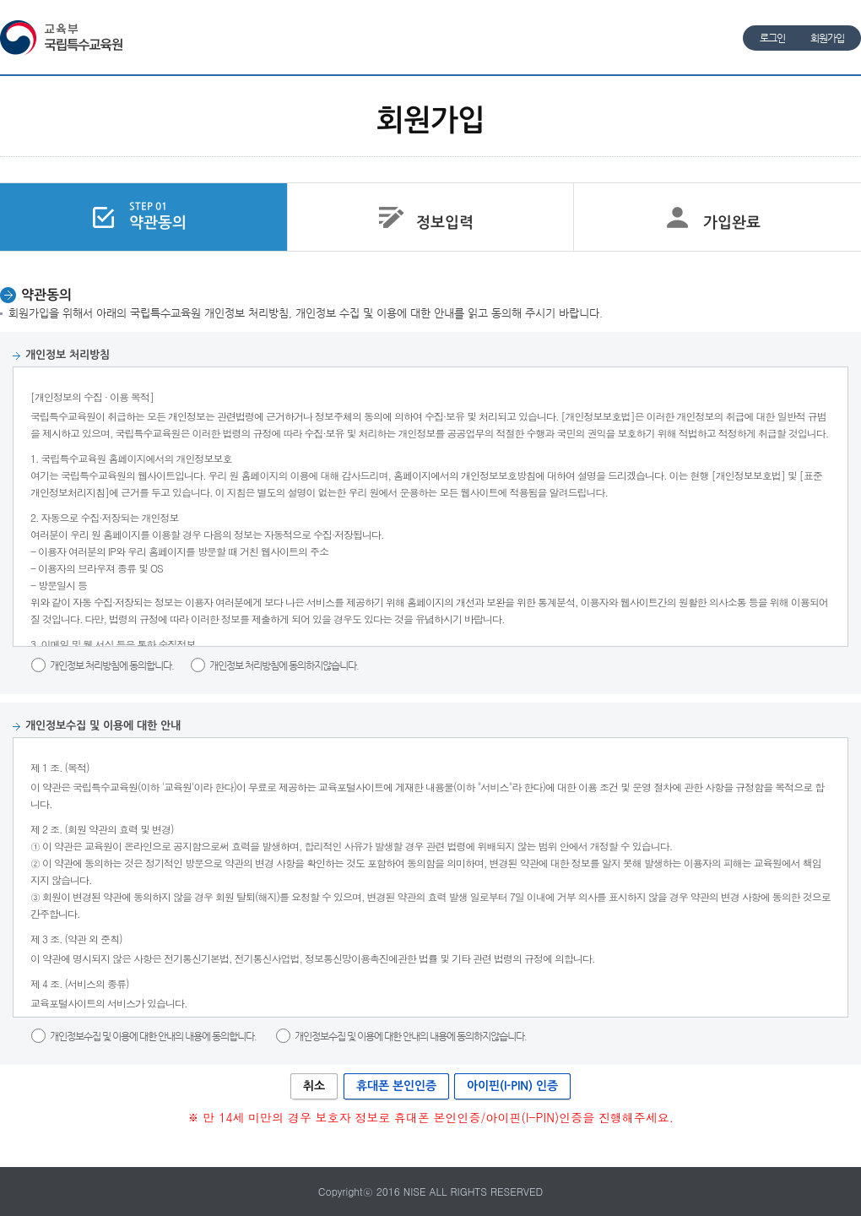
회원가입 (827, 38)
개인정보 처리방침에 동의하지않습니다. (284, 665)
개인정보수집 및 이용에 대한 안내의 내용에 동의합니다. (153, 1036)
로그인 (772, 38)
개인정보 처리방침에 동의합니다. (113, 665)
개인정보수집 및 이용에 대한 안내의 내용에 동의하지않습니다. (411, 1036)
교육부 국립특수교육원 (63, 37)
